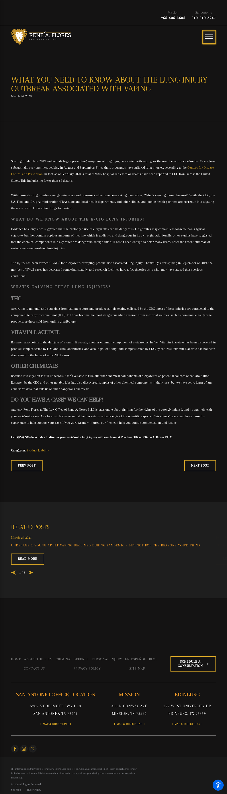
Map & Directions (59, 750)
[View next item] (31, 596)
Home (16, 683)
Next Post (200, 488)
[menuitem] (16, 683)
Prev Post (27, 488)
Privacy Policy (87, 693)
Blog (153, 683)
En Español (135, 683)
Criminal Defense (72, 683)
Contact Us (34, 693)
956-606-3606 (173, 18)
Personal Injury (107, 683)
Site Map (137, 693)
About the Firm (38, 683)
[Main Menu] (209, 37)
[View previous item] (13, 596)
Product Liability (38, 473)
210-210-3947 (204, 18)
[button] (218, 785)
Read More (27, 583)
